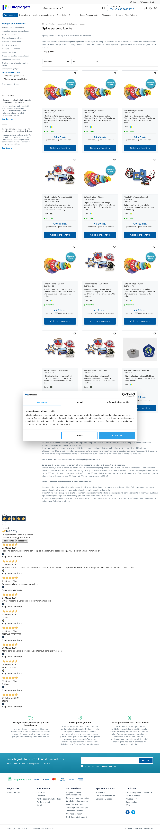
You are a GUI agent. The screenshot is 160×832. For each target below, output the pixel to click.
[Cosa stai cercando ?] (71, 8)
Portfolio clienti (43, 802)
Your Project (131, 15)
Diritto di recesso (133, 795)
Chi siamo (41, 792)
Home (44, 24)
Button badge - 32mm (93, 110)
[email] (110, 760)
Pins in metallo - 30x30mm (56, 370)
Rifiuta (80, 435)
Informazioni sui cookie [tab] (118, 402)
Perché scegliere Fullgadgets (49, 799)
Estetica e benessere (10, 45)
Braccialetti (24, 15)
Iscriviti (146, 760)
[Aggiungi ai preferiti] (74, 73)
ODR (128, 805)
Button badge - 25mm (54, 110)
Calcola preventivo (60, 147)
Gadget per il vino (9, 52)
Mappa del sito (13, 792)
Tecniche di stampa (74, 810)
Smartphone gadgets (10, 69)
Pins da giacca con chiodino (15, 79)
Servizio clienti (148, 2)
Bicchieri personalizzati (11, 41)
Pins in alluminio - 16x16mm (136, 370)
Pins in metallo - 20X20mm (96, 284)
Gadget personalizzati (14, 23)
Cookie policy (131, 802)
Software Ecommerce (133, 828)
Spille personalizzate (11, 72)
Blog (133, 2)
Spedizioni (100, 792)
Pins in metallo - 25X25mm (96, 370)
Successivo (21, 540)
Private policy (131, 799)
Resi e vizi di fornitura (105, 795)
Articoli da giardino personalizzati (15, 31)
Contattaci (41, 795)
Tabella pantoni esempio (77, 807)
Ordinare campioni (74, 814)
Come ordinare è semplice (77, 798)
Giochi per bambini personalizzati (15, 56)
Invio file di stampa (74, 804)
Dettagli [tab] (80, 402)
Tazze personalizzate (10, 84)
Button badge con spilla (14, 76)
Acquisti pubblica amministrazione (73, 793)
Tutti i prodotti (10, 15)
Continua (7, 119)
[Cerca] (104, 8)
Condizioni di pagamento (77, 801)
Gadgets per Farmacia (11, 49)
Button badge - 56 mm (54, 284)
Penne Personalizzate (90, 15)
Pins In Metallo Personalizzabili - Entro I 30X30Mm (58, 198)
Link (115, 766)
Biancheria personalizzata (12, 38)
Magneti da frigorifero (11, 59)
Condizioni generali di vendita (139, 792)
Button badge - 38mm (133, 110)
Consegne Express (104, 799)
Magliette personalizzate (43, 15)
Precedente (8, 540)
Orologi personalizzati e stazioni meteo (15, 64)
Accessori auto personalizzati (14, 27)
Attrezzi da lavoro (9, 34)
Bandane (73, 15)
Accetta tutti (116, 435)
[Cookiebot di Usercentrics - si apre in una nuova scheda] (124, 395)
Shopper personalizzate (112, 15)
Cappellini (61, 15)
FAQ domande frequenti (76, 817)
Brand (39, 805)
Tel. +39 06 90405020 (122, 9)
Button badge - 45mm (93, 197)
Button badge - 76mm (133, 284)
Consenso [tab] (42, 402)
